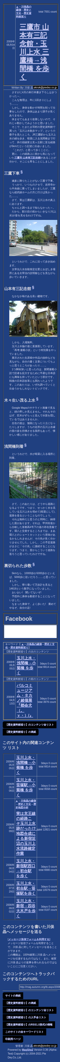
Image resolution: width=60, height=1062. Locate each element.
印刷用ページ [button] (13, 1039)
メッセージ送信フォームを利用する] (29, 939)
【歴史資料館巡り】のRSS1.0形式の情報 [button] (28, 1024)
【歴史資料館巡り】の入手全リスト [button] (25, 1017)
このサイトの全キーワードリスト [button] (24, 1031)
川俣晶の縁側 (34, 644)
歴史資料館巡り (19, 647)
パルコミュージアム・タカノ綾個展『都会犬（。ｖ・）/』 (25, 700)
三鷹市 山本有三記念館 (27, 157)
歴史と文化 (24, 804)
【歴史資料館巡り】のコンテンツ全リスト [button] (29, 724)
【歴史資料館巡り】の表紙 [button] (20, 731)
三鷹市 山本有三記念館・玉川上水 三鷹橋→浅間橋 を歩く (34, 52)
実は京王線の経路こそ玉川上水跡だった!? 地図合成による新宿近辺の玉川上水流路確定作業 (28, 833)
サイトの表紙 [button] (13, 995)
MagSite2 (27, 1049)
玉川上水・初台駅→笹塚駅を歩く (26, 888)
